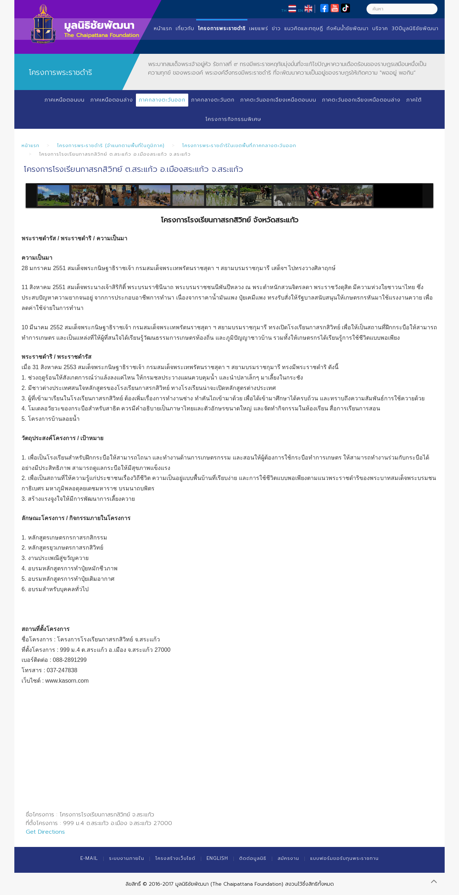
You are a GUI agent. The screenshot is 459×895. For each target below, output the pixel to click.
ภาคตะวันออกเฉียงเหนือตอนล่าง (361, 100)
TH (284, 10)
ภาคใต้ (414, 100)
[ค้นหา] (401, 9)
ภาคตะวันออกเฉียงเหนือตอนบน (278, 100)
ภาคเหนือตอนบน (64, 100)
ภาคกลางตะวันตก (213, 100)
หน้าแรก (163, 28)
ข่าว (276, 28)
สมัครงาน (288, 858)
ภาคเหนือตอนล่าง (111, 100)
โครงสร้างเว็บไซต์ (175, 858)
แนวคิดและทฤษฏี (303, 28)
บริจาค (380, 28)
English (217, 858)
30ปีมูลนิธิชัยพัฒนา (415, 28)
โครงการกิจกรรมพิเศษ (233, 119)
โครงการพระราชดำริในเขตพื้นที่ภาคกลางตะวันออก (239, 145)
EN (300, 10)
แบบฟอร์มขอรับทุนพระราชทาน (344, 858)
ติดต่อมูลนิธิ (252, 858)
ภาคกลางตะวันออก (162, 100)
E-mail (89, 858)
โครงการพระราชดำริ (222, 28)
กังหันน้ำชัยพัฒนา (348, 28)
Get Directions (45, 832)
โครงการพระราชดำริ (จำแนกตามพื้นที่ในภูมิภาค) (111, 145)
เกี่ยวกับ (185, 28)
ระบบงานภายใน (126, 858)
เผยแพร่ (258, 28)
